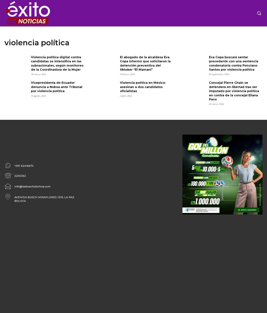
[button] (259, 13)
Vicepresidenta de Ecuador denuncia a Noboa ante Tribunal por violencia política (56, 87)
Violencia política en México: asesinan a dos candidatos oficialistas (143, 87)
